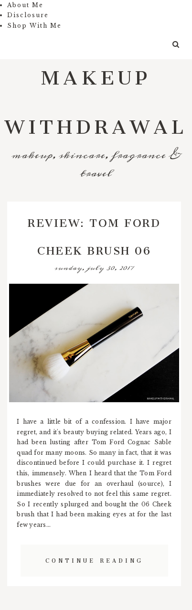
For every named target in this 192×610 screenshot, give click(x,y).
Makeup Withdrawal (96, 97)
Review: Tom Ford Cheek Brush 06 (94, 234)
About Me (25, 5)
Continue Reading (94, 559)
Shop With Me (34, 25)
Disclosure (28, 15)
